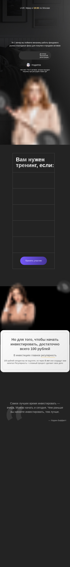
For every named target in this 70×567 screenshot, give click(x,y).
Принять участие (33, 261)
